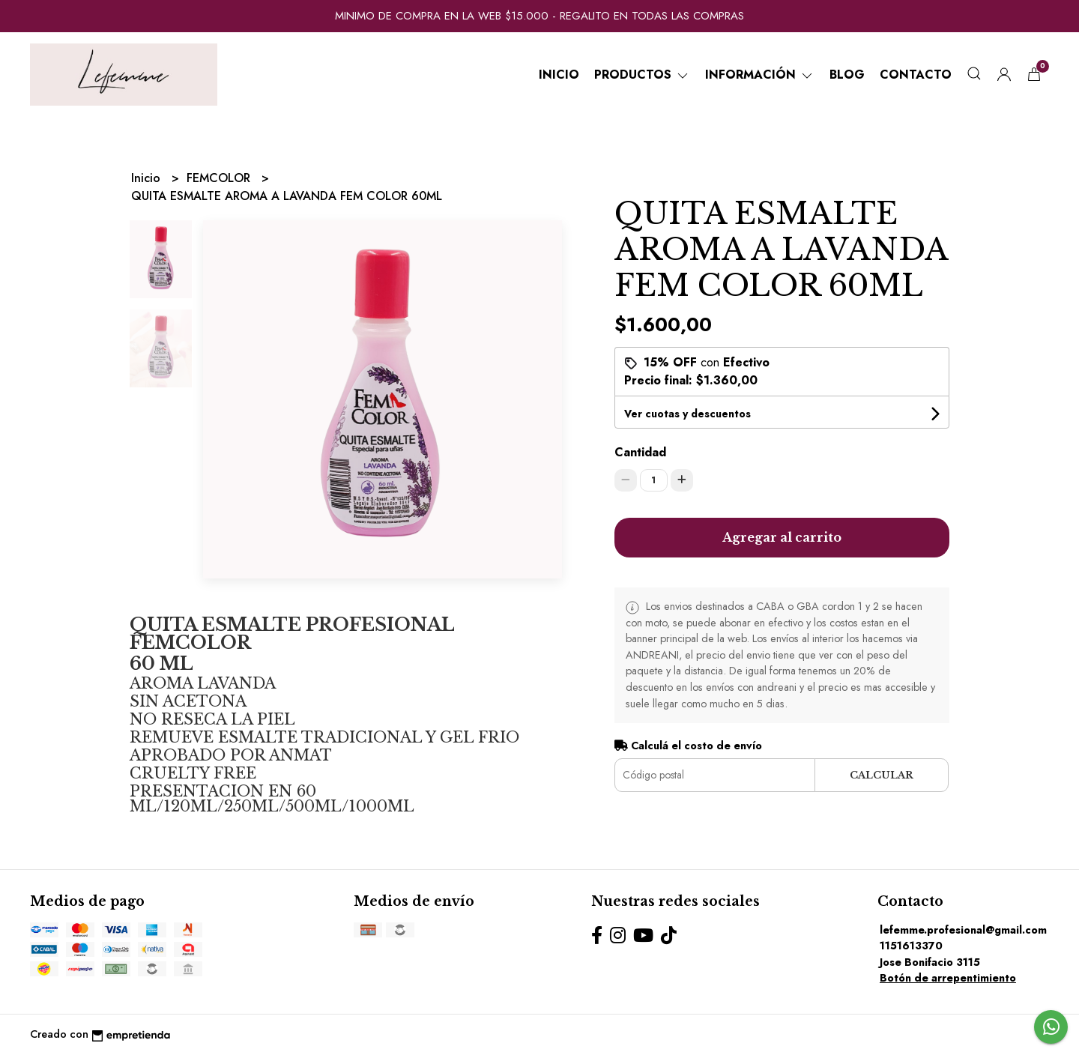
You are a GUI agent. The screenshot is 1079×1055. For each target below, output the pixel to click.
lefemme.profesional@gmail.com (963, 929)
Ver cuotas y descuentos (687, 413)
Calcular (881, 775)
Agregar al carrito (781, 537)
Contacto (916, 74)
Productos (642, 74)
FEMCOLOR (220, 178)
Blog (847, 74)
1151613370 (911, 945)
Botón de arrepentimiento (948, 977)
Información (759, 74)
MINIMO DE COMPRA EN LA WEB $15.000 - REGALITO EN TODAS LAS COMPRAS (539, 15)
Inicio (559, 74)
